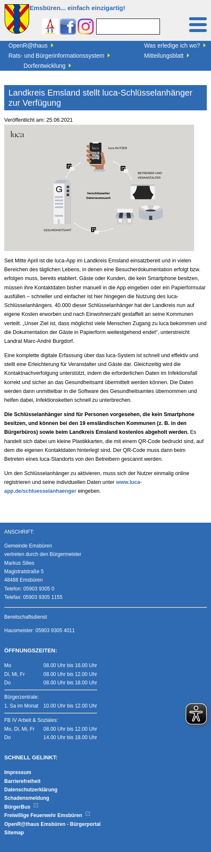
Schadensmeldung (26, 798)
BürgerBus (21, 807)
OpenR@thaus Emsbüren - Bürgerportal (52, 824)
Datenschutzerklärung (30, 790)
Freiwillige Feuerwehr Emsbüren (47, 815)
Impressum (17, 772)
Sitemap (14, 833)
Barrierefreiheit (22, 781)
